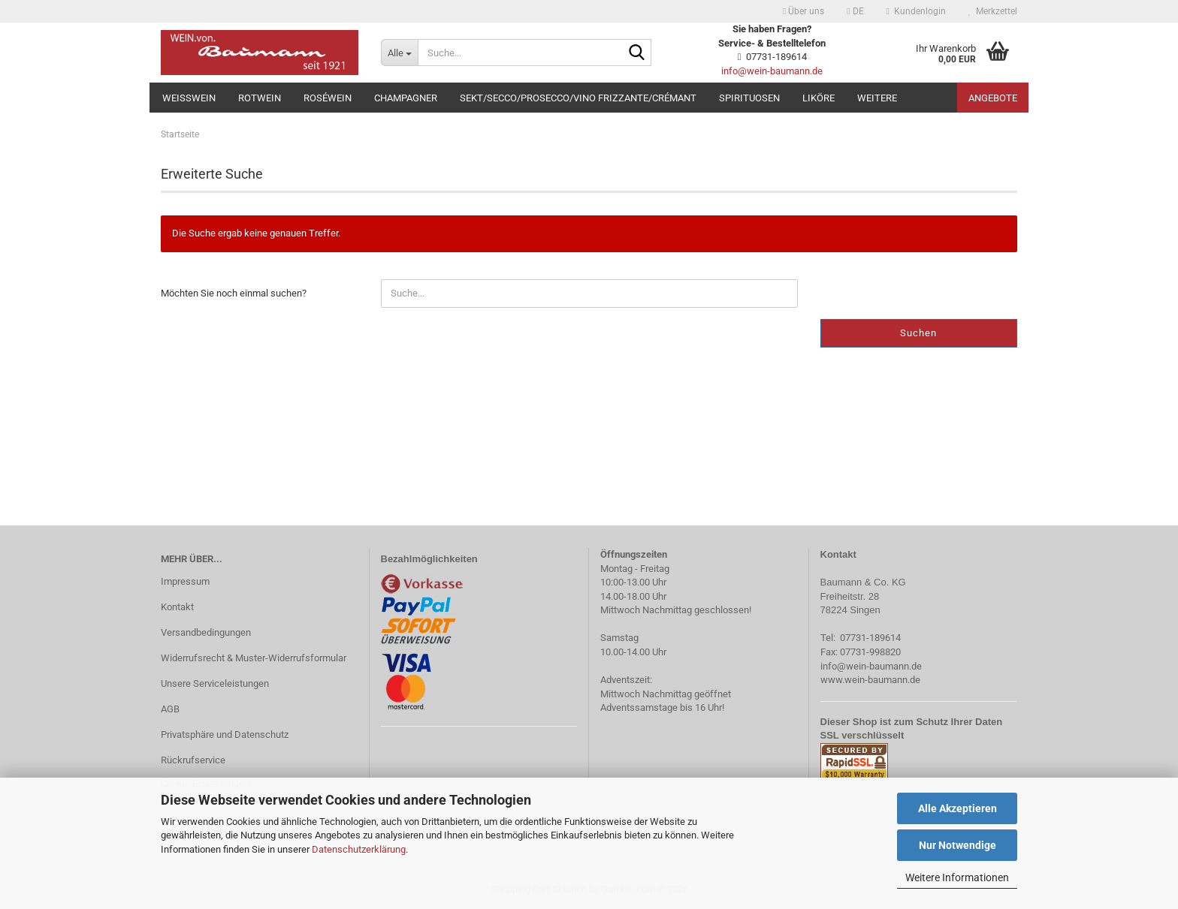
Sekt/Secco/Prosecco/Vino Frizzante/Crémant (578, 98)
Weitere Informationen (957, 877)
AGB (170, 709)
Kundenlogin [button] (916, 11)
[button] (854, 11)
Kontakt (177, 607)
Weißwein (189, 98)
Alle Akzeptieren (957, 808)
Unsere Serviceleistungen (215, 683)
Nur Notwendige (957, 845)
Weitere (877, 98)
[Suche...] (399, 52)
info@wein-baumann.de (772, 71)
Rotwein (259, 98)
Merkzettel (992, 11)
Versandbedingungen (206, 632)
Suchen (918, 333)
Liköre (818, 98)
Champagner (405, 98)
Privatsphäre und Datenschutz (224, 734)
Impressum (185, 581)
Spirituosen (749, 98)
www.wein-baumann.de (870, 679)
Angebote (992, 98)
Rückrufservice (193, 760)
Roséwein (328, 98)
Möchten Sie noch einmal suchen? (234, 293)
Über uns (803, 11)
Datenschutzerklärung (359, 849)
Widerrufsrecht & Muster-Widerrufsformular (253, 658)
